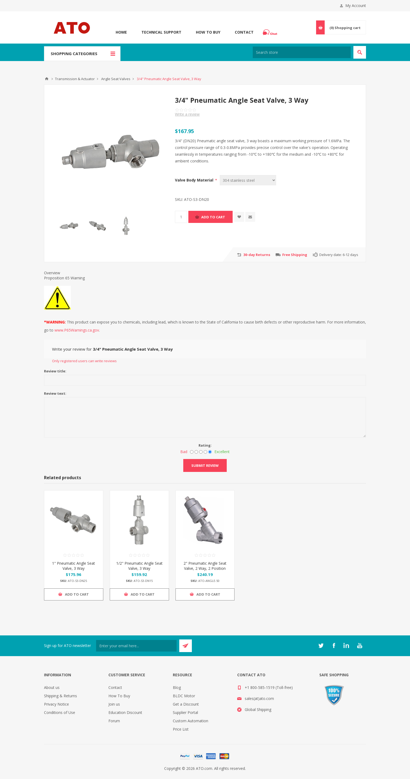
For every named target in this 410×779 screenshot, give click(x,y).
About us (52, 687)
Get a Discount (186, 704)
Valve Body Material (194, 180)
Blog (177, 687)
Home (121, 32)
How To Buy (208, 32)
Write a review (187, 114)
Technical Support (161, 32)
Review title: (55, 371)
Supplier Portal (185, 712)
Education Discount (125, 712)
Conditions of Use (59, 712)
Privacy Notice (56, 704)
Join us (114, 704)
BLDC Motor (184, 695)
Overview (52, 272)
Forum (114, 720)
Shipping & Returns (60, 695)
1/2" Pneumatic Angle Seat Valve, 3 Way (139, 566)
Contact (244, 32)
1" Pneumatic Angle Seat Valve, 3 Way (73, 566)
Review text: (55, 393)
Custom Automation (190, 720)
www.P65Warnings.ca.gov (76, 330)
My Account (355, 5)
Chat (271, 30)
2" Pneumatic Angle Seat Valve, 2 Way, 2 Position (205, 566)
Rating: (205, 445)
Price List (181, 729)
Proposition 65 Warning (64, 277)
